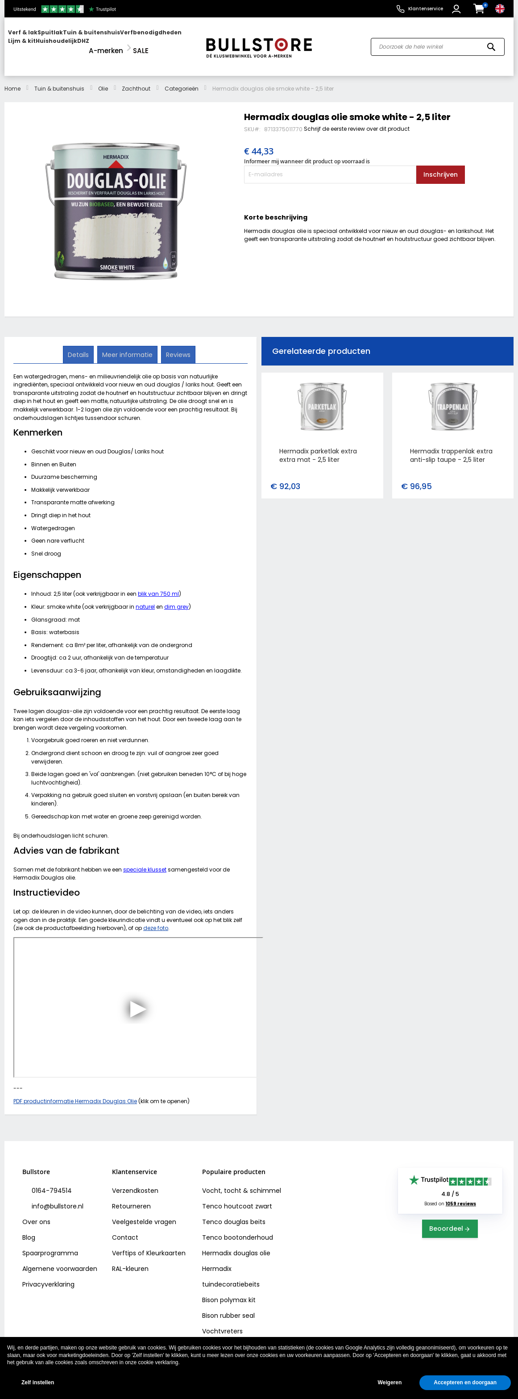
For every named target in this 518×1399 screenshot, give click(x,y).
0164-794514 (51, 1181)
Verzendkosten (135, 1181)
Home (12, 79)
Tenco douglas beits (233, 1212)
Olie (103, 79)
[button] (457, 9)
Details (79, 344)
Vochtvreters (222, 1322)
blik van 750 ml (158, 585)
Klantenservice (425, 8)
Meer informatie (127, 344)
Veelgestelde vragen (144, 1212)
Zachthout (136, 79)
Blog (28, 1228)
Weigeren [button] (389, 1382)
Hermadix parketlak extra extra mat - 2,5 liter (318, 446)
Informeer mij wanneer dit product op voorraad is (307, 152)
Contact (125, 1228)
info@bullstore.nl (56, 1197)
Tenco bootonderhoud (237, 1228)
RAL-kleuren (130, 1259)
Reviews (177, 344)
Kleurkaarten (166, 1244)
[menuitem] (42, 42)
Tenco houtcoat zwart (237, 1197)
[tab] (79, 345)
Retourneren (131, 1197)
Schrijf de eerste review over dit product (357, 120)
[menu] (100, 42)
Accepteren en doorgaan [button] (465, 1382)
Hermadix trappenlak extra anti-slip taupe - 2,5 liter (451, 446)
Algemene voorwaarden (59, 1259)
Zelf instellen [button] (37, 1382)
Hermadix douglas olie (236, 1244)
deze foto (155, 919)
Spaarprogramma (50, 1244)
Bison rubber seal (228, 1306)
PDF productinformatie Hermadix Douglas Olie (75, 1092)
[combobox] (438, 42)
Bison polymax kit (229, 1291)
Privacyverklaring (48, 1275)
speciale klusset (144, 860)
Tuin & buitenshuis (59, 79)
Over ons (36, 1212)
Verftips (124, 1244)
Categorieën (182, 79)
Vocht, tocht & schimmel (241, 1181)
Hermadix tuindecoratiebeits (231, 1267)
